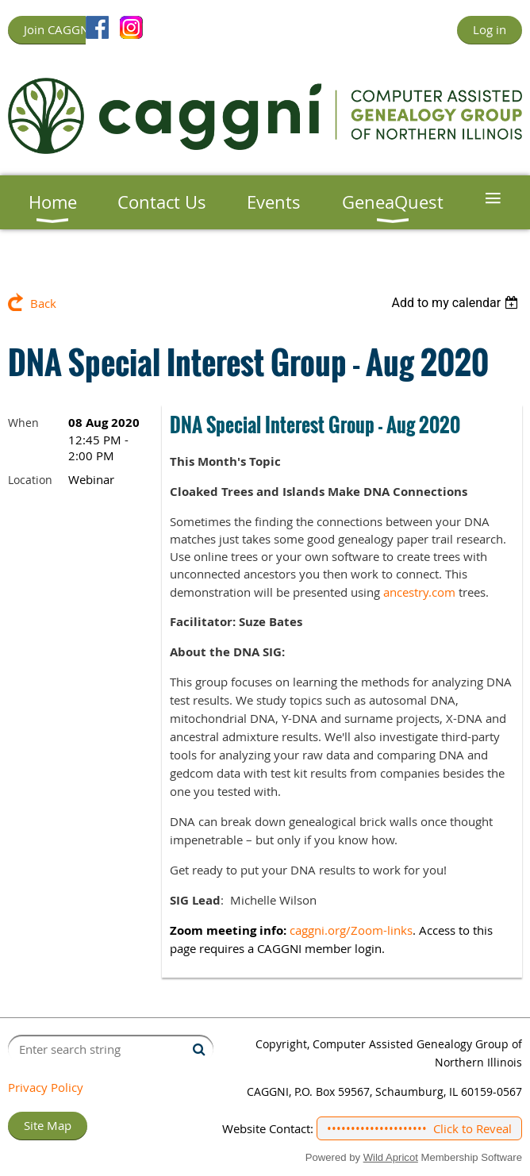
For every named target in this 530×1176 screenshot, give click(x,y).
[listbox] (456, 303)
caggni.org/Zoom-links (351, 930)
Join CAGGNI (58, 29)
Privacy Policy (45, 1087)
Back (43, 303)
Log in (489, 29)
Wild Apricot (390, 1157)
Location (30, 479)
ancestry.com (419, 592)
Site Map (47, 1125)
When (23, 422)
